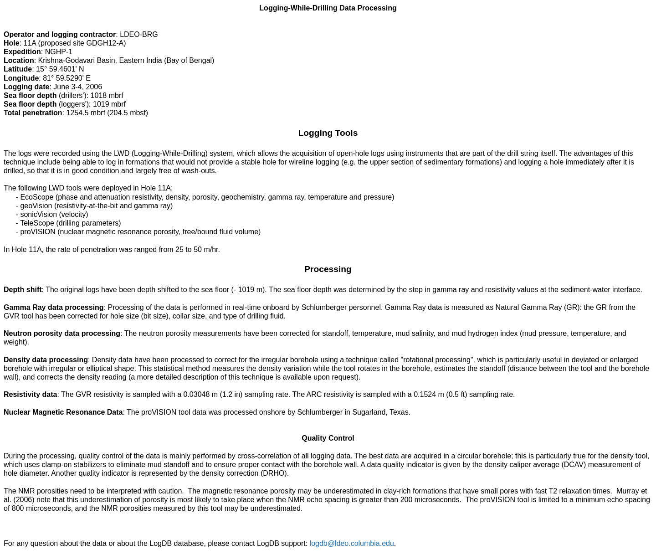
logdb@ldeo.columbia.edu (352, 543)
